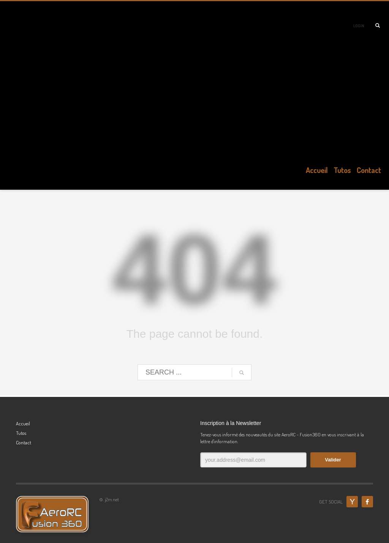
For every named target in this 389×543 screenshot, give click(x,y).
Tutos (21, 433)
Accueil (23, 423)
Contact (23, 442)
